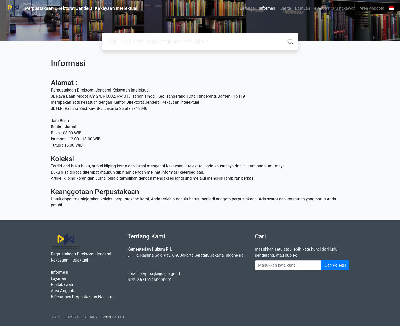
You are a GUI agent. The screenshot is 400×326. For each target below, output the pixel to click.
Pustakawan (344, 8)
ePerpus (321, 8)
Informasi (267, 8)
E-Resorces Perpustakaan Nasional (82, 296)
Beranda (247, 8)
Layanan (58, 278)
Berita (285, 8)
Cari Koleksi (335, 265)
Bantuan (302, 8)
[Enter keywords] (288, 265)
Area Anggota (372, 8)
